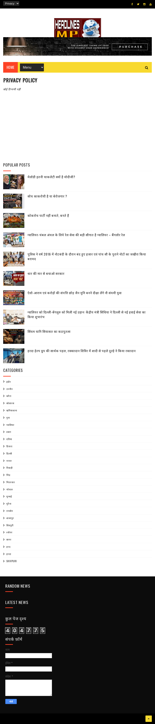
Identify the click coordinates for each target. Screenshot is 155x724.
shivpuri (11, 561)
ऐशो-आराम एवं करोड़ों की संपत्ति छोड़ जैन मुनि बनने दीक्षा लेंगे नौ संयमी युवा (75, 292)
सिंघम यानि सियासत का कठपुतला (49, 331)
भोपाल (9, 489)
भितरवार (10, 482)
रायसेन (9, 510)
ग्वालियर (10, 424)
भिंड (8, 475)
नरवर (9, 460)
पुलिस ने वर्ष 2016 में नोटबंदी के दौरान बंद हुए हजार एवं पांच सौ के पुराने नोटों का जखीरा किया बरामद (87, 256)
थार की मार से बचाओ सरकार (46, 273)
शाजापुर (10, 518)
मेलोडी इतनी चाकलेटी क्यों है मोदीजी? (51, 176)
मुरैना (8, 503)
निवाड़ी (9, 467)
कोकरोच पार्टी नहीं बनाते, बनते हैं (48, 215)
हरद (8, 546)
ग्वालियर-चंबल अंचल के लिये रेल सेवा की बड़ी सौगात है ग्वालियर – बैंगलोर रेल (76, 234)
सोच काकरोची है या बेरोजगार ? (47, 196)
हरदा (8, 554)
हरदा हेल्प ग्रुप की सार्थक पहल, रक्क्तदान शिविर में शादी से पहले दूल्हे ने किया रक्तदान (82, 350)
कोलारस (10, 403)
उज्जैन (9, 389)
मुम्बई (9, 496)
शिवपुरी (10, 525)
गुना (8, 417)
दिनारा (9, 446)
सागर (8, 539)
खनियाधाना (11, 410)
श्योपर (9, 532)
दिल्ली (9, 453)
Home (10, 67)
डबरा (8, 431)
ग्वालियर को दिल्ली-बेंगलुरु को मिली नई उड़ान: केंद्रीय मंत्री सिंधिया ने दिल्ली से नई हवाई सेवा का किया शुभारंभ (87, 314)
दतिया (9, 439)
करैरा (8, 396)
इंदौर (8, 381)
